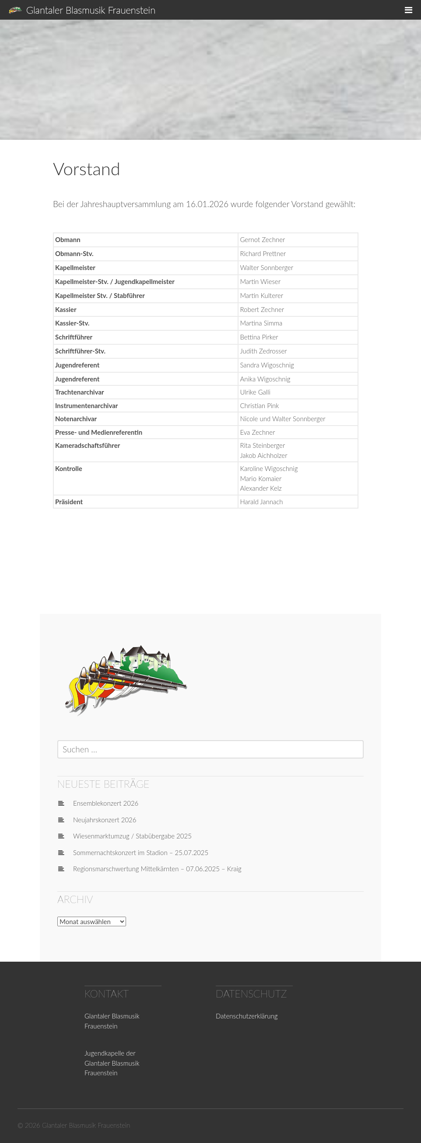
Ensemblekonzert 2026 (105, 803)
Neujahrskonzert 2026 (105, 820)
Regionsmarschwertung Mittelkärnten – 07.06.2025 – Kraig (157, 869)
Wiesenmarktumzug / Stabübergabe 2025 (132, 836)
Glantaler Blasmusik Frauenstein (90, 10)
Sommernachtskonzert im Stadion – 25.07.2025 (140, 852)
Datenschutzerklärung (246, 1016)
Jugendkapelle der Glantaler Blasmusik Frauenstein (112, 1063)
